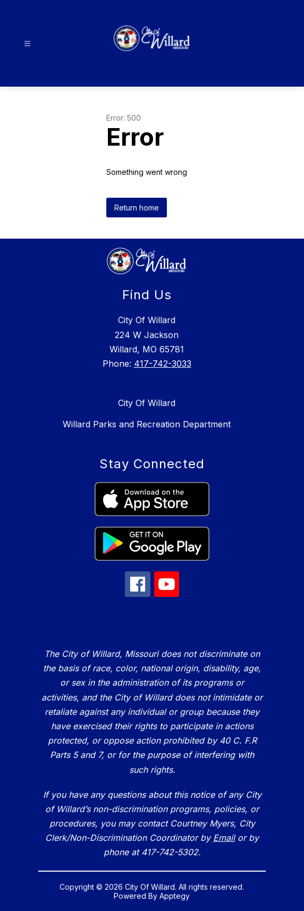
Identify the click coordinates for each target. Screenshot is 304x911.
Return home (136, 207)
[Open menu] (27, 44)
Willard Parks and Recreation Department (147, 424)
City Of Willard (146, 403)
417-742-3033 (162, 363)
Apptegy (174, 895)
